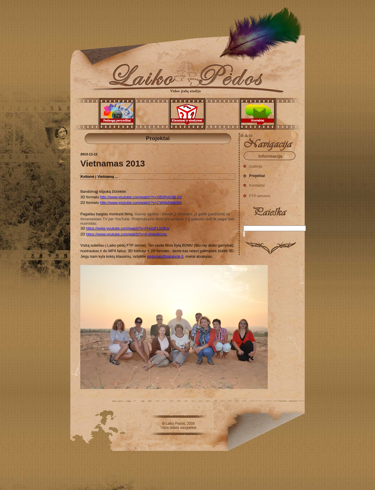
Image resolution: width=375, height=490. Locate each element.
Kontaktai (254, 184)
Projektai (187, 47)
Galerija (252, 165)
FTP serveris (256, 194)
